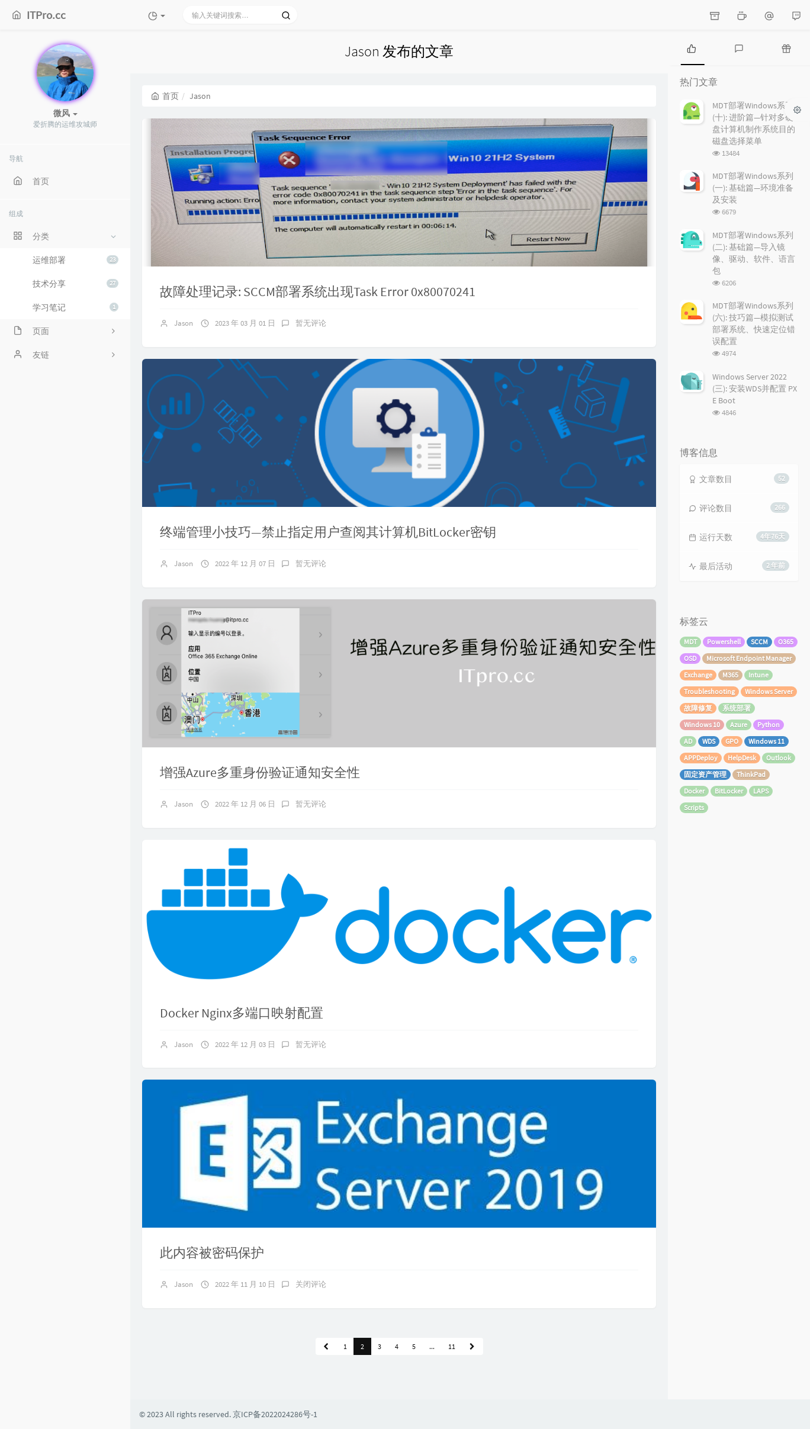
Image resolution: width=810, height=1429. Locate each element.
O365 (785, 641)
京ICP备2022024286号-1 (275, 1414)
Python (768, 724)
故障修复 (698, 708)
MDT (690, 641)
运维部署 (75, 260)
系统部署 (736, 708)
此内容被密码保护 (212, 1252)
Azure (738, 724)
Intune (758, 674)
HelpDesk (742, 757)
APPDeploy (701, 757)
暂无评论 (310, 323)
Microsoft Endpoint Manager (749, 658)
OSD (690, 658)
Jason (183, 323)
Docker (694, 790)
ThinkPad (751, 774)
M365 (730, 674)
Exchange (698, 674)
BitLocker (729, 790)
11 (451, 1346)
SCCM (759, 641)
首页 (165, 96)
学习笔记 (75, 307)
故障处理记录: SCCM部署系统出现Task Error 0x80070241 (317, 291)
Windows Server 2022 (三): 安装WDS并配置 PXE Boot (754, 388)
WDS (708, 741)
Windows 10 (702, 724)
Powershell (724, 641)
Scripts (694, 807)
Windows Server (769, 691)
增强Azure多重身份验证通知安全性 (260, 772)
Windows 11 (766, 741)
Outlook (778, 757)
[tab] (691, 47)
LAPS (761, 790)
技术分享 (75, 283)
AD (688, 741)
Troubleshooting (709, 691)
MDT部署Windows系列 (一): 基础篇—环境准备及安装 (752, 188)
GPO (731, 741)
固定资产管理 (705, 774)
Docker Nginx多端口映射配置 (241, 1012)
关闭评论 (310, 1284)
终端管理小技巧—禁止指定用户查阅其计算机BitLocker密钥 (328, 532)
